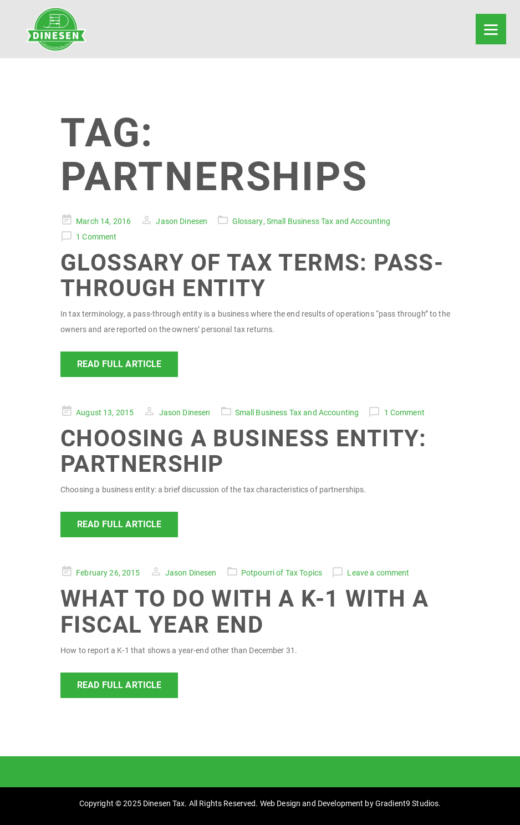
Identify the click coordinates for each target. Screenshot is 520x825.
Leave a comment (378, 572)
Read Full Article (119, 364)
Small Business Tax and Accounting (329, 221)
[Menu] (491, 29)
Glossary (247, 221)
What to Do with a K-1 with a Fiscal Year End (244, 611)
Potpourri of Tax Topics (281, 572)
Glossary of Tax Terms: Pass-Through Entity (251, 275)
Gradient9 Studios (407, 803)
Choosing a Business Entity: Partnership (243, 451)
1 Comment (96, 236)
